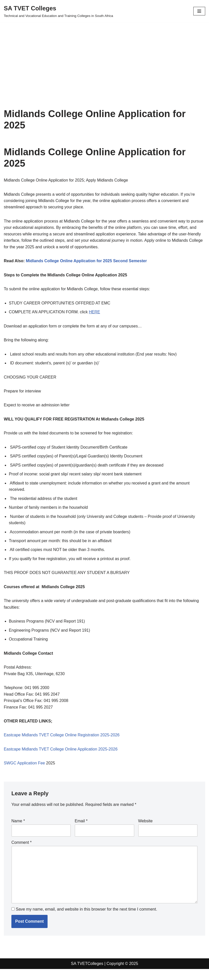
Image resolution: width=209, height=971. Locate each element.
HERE (94, 312)
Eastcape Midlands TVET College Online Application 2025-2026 (61, 751)
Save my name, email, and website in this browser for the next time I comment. (86, 911)
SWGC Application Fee (24, 765)
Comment (21, 844)
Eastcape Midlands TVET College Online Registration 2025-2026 (62, 737)
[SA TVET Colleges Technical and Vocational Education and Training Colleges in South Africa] (58, 11)
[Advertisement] (104, 57)
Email (81, 823)
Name (18, 823)
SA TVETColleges (87, 965)
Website (145, 823)
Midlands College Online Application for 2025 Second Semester (87, 261)
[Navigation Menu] (199, 11)
